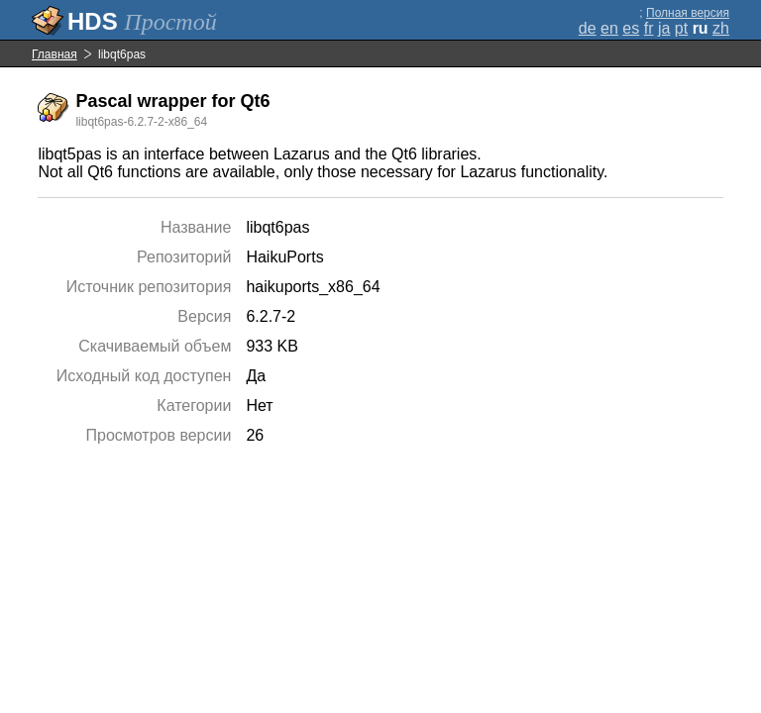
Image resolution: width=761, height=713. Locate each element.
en (609, 28)
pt (681, 28)
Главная (54, 54)
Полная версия (687, 13)
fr (649, 28)
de (588, 28)
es (630, 28)
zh (720, 28)
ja (664, 28)
